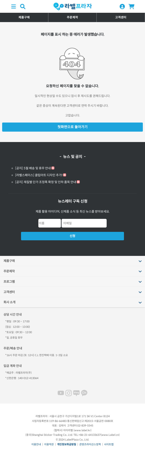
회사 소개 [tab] (9, 302)
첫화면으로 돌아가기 (72, 127)
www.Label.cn (110, 434)
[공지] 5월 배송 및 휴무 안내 (33, 168)
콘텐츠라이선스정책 (90, 444)
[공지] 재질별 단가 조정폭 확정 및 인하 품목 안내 (45, 182)
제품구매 (24, 17)
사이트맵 (109, 444)
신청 (72, 236)
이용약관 (49, 444)
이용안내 (36, 444)
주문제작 (72, 17)
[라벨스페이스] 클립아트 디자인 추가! (38, 175)
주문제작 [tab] (9, 271)
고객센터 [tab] (9, 292)
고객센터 (120, 17)
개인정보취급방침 (66, 444)
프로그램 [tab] (9, 282)
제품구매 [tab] (9, 261)
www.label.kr (82, 430)
